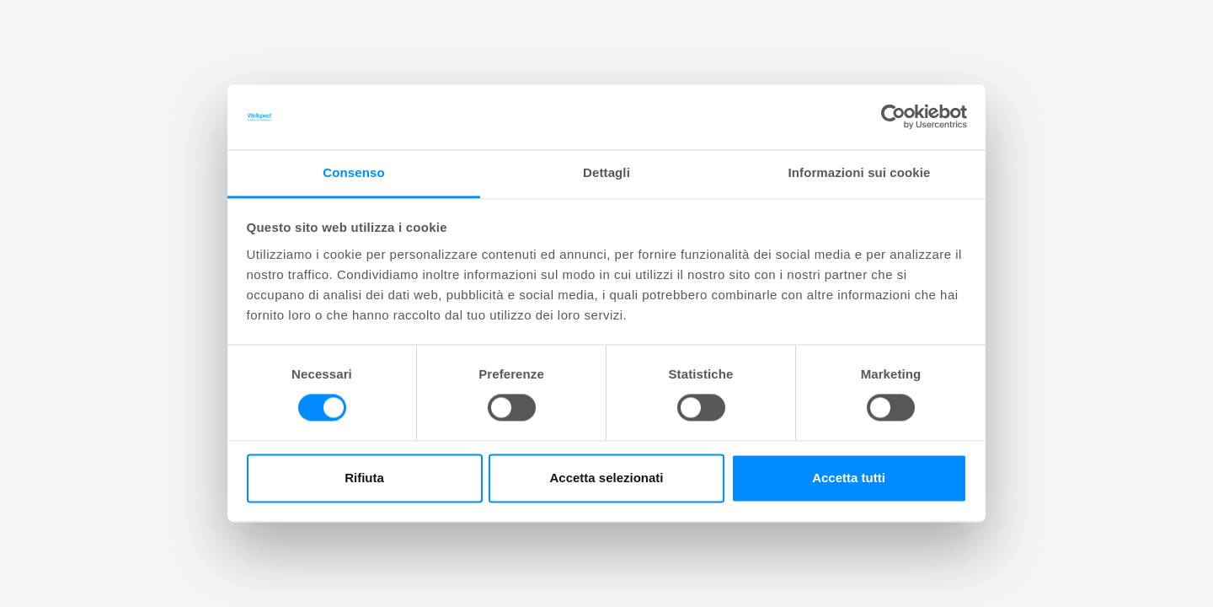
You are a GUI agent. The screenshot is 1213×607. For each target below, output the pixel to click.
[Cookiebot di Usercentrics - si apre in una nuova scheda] (893, 117)
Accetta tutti (848, 477)
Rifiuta (364, 477)
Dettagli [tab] (606, 172)
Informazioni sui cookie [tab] (859, 172)
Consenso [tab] (353, 172)
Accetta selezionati (606, 477)
